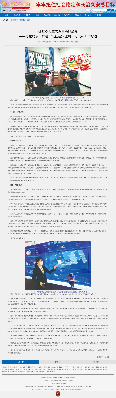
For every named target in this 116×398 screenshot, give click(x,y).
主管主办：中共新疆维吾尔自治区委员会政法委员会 (58, 380)
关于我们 (43, 377)
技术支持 (67, 377)
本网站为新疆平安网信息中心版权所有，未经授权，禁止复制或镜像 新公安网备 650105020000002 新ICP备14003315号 (58, 386)
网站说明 (49, 377)
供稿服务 (55, 377)
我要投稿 (24, 10)
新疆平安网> (15, 20)
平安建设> (23, 20)
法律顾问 (61, 377)
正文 (28, 20)
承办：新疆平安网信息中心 (58, 383)
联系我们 (72, 377)
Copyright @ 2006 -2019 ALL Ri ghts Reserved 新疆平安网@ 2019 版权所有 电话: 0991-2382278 (58, 389)
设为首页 (18, 10)
